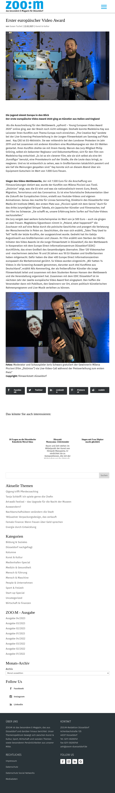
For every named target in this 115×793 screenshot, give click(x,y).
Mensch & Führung (16, 572)
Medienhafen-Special (18, 562)
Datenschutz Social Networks (20, 773)
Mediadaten (12, 779)
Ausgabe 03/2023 (15, 623)
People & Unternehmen (19, 582)
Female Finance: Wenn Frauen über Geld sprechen (34, 522)
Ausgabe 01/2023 (15, 633)
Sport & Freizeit (15, 587)
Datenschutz (12, 767)
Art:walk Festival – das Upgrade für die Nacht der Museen (38, 501)
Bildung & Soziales (16, 542)
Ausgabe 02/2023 (15, 628)
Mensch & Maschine (17, 577)
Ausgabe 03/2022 (15, 643)
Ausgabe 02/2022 (15, 648)
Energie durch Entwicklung (21, 527)
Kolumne (11, 552)
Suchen (104, 475)
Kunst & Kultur (42, 26)
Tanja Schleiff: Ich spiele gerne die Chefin (30, 496)
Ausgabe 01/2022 (15, 653)
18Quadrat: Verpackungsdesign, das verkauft (31, 517)
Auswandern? (13, 506)
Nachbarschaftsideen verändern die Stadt (30, 511)
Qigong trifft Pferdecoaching (22, 491)
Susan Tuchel (16, 26)
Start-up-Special (15, 592)
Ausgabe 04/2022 (15, 638)
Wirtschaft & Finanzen (18, 603)
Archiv (9, 669)
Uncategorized (14, 598)
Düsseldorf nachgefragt (19, 547)
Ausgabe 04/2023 (15, 618)
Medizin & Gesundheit (18, 567)
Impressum (11, 761)
